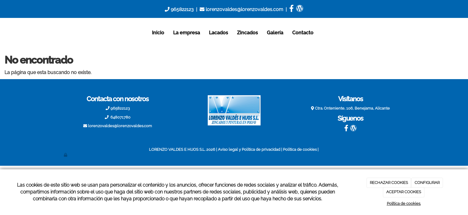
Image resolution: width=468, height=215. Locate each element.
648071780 (120, 117)
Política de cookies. (404, 203)
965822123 (179, 9)
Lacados (218, 33)
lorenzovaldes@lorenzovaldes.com (241, 9)
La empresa (186, 33)
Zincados (247, 33)
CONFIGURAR (427, 182)
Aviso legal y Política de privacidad (249, 149)
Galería (275, 33)
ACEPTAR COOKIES (403, 192)
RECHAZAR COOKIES (389, 182)
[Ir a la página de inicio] (58, 33)
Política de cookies (300, 149)
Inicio (158, 33)
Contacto (302, 33)
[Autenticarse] (66, 155)
